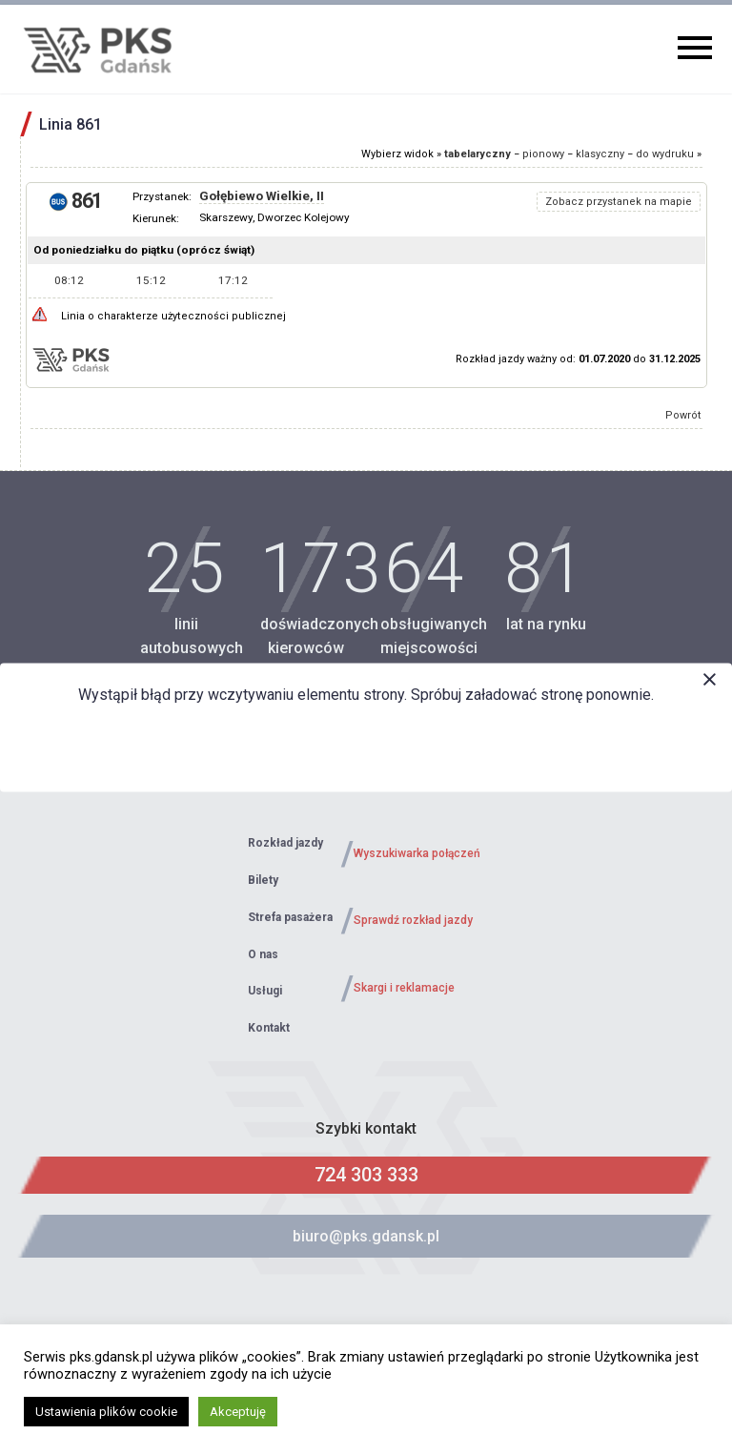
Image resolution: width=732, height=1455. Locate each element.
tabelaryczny (477, 154)
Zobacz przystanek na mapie (618, 201)
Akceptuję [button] (238, 1411)
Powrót (683, 415)
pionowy (543, 154)
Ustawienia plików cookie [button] (106, 1411)
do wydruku (665, 154)
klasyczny (600, 154)
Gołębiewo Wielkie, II (261, 196)
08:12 (69, 280)
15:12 (151, 280)
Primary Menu (695, 47)
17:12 (233, 280)
